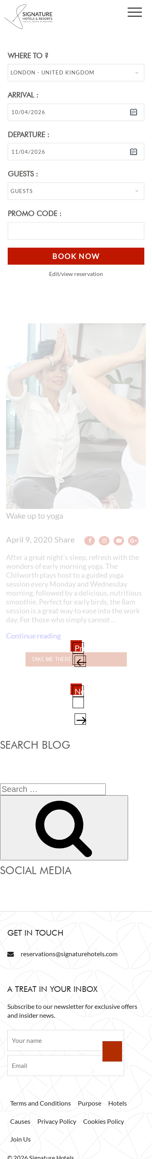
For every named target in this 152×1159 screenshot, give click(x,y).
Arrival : (23, 95)
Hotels (117, 1103)
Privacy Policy (56, 1121)
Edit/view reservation (76, 273)
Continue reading (33, 641)
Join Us (20, 1139)
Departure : (28, 134)
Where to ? (28, 55)
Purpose (89, 1103)
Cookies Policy (103, 1121)
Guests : (23, 174)
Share (65, 545)
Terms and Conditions (40, 1103)
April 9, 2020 (29, 545)
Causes (20, 1121)
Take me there (51, 665)
